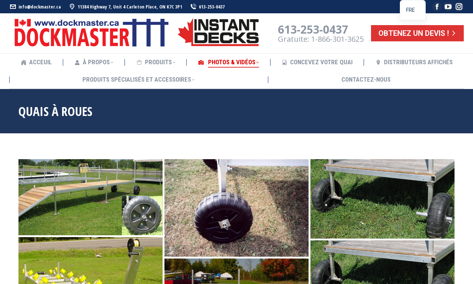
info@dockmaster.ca (35, 6)
